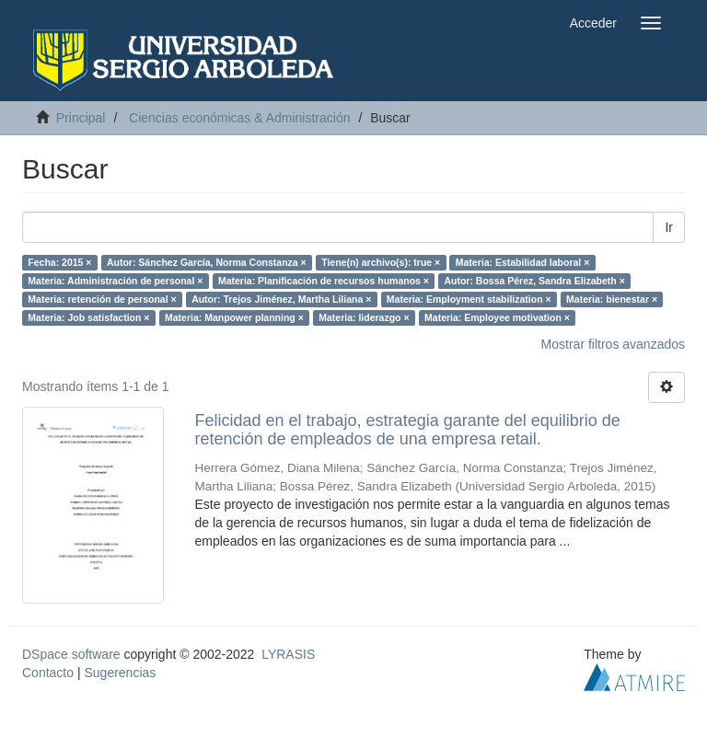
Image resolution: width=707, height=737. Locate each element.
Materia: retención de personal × (102, 299)
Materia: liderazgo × (364, 317)
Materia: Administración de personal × (115, 280)
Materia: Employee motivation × (497, 317)
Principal (81, 117)
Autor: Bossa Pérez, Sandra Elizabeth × (534, 280)
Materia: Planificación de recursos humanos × (323, 280)
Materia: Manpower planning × (234, 317)
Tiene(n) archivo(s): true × (380, 262)
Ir (669, 227)
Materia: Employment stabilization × (469, 299)
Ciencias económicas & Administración (239, 117)
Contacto (48, 672)
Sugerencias (120, 672)
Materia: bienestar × (611, 299)
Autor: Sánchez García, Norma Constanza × (207, 262)
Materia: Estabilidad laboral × (523, 262)
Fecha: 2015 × (59, 262)
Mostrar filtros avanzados (613, 344)
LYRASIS (288, 654)
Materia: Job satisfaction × (88, 317)
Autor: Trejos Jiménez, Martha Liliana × (281, 299)
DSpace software (71, 654)
